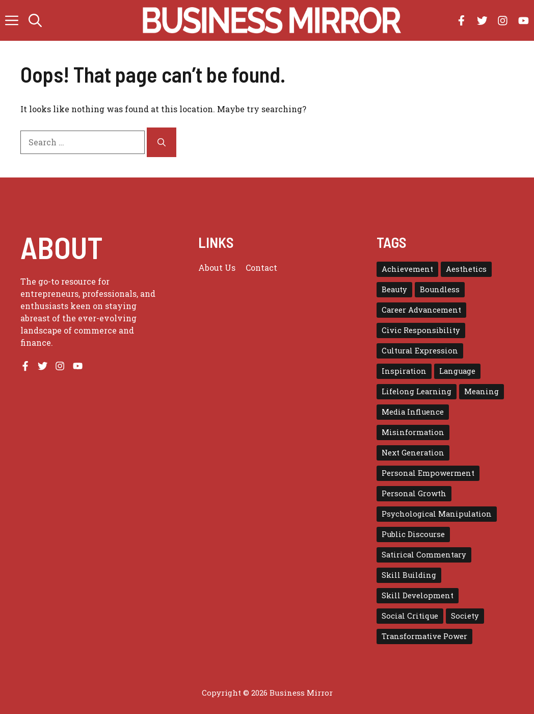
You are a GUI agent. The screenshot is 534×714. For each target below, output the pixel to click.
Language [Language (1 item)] (457, 371)
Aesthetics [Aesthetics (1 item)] (466, 269)
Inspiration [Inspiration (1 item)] (404, 371)
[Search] (161, 142)
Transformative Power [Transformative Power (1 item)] (424, 636)
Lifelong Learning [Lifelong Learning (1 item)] (416, 391)
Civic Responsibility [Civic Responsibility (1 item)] (421, 330)
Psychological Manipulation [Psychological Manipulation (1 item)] (437, 514)
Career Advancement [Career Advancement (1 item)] (421, 310)
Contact (261, 267)
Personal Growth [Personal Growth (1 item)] (414, 493)
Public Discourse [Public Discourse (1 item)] (413, 534)
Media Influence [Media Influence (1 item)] (413, 412)
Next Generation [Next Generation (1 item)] (413, 452)
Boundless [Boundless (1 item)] (440, 289)
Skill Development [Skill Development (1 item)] (417, 595)
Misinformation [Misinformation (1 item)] (413, 432)
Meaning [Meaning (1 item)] (481, 391)
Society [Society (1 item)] (465, 616)
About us (216, 267)
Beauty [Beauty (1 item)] (394, 289)
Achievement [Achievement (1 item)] (407, 269)
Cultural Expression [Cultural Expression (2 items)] (420, 350)
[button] (35, 20)
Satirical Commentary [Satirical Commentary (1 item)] (424, 554)
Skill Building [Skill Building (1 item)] (409, 575)
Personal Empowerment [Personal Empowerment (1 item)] (428, 473)
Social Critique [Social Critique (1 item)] (410, 616)
